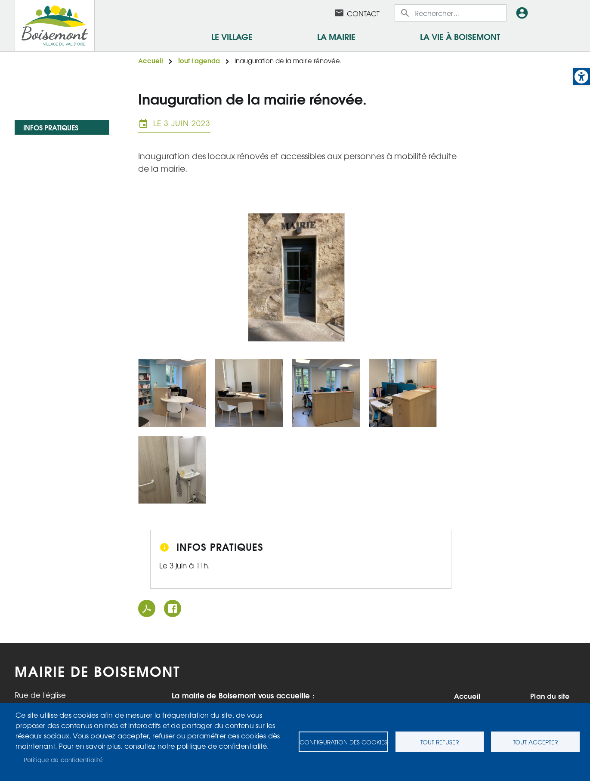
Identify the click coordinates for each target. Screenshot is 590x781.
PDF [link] (146, 608)
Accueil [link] (150, 60)
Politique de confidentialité (63, 759)
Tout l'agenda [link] (199, 60)
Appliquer (406, 13)
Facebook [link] (316, 13)
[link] (581, 76)
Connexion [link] (523, 13)
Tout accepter (535, 742)
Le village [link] (232, 36)
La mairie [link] (336, 36)
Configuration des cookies (343, 742)
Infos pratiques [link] (50, 127)
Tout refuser (439, 742)
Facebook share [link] (172, 608)
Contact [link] (363, 13)
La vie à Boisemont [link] (460, 36)
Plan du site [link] (549, 696)
